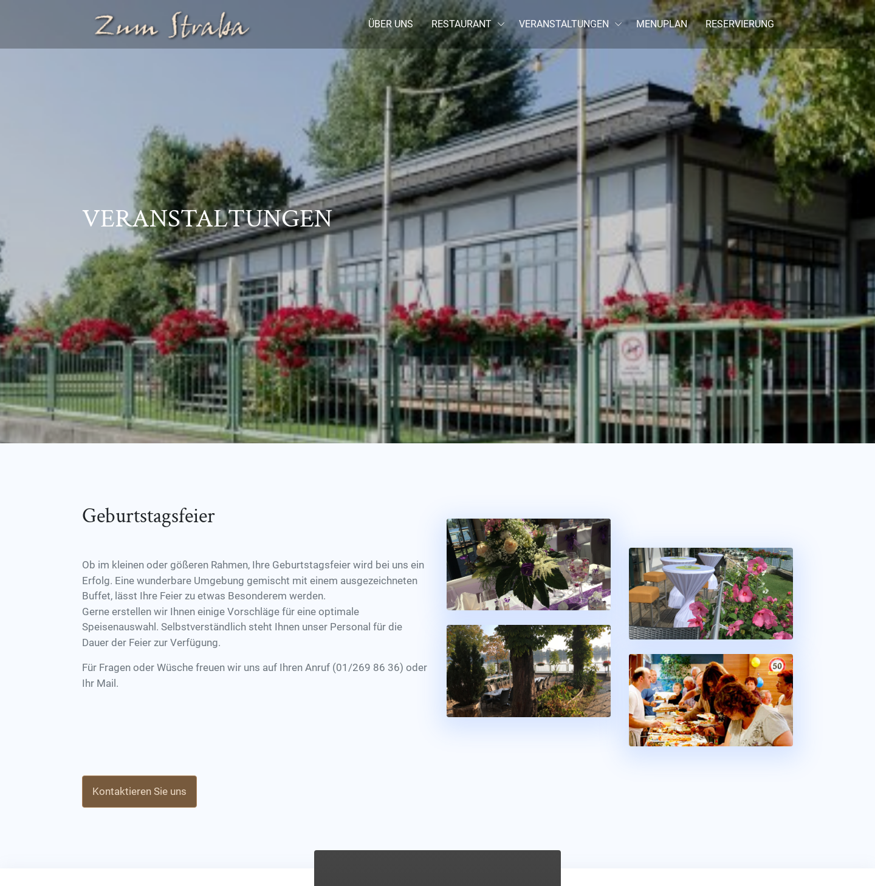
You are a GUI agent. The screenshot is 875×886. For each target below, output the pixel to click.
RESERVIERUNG (739, 24)
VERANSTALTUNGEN (564, 24)
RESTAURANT (461, 24)
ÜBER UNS (390, 24)
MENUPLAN (661, 24)
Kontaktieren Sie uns (139, 791)
